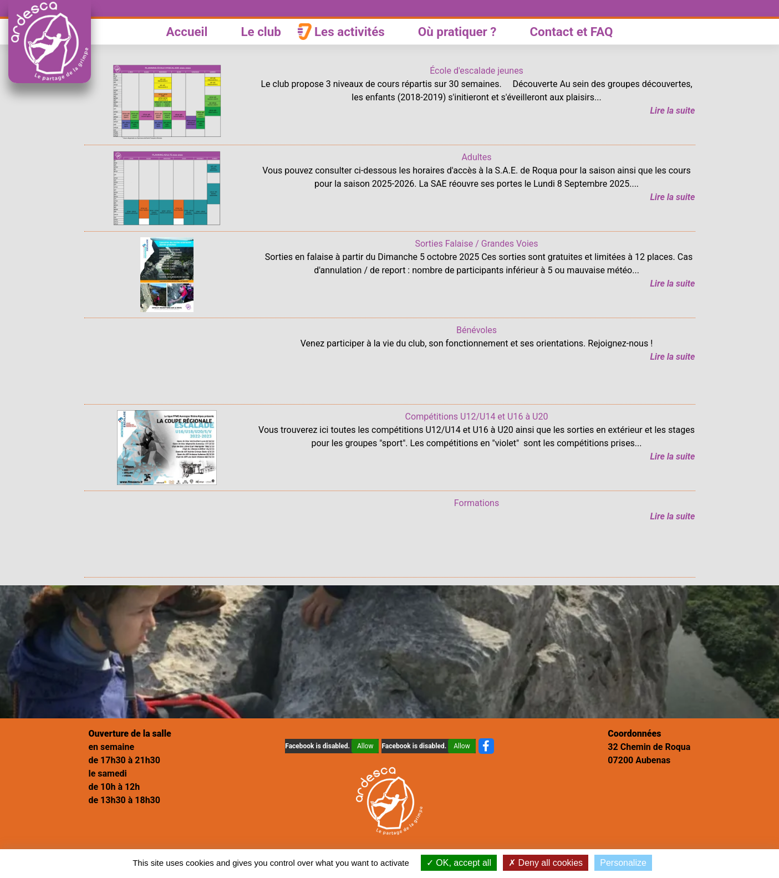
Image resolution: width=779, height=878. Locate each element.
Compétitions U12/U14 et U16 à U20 (476, 416)
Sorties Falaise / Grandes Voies (476, 243)
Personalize (623, 862)
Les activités (349, 31)
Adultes (476, 157)
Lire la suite (672, 110)
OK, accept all (458, 862)
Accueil (187, 31)
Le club (261, 31)
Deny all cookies (545, 862)
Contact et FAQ (571, 31)
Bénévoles (476, 330)
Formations (476, 503)
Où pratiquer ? (457, 31)
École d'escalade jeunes (476, 70)
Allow (365, 746)
